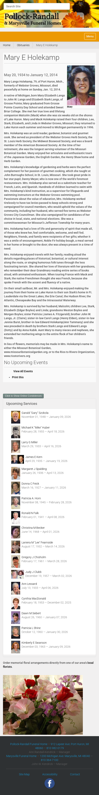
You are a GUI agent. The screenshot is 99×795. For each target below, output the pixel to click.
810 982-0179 (55, 748)
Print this (18, 377)
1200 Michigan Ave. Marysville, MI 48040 (65, 756)
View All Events (23, 371)
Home (6, 45)
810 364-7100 (49, 760)
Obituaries (23, 45)
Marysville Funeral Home (21, 756)
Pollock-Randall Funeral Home (28, 744)
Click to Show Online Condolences (23, 396)
